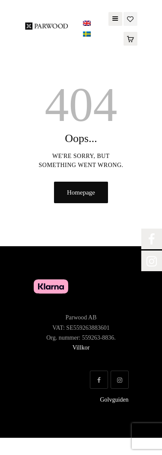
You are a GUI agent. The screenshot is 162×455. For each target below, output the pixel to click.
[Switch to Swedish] (87, 34)
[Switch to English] (87, 23)
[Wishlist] (130, 18)
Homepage (81, 192)
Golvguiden (114, 399)
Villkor (81, 347)
